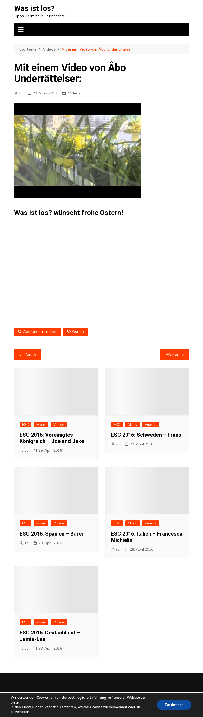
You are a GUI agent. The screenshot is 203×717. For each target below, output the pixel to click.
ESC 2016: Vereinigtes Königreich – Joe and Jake (52, 438)
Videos (74, 93)
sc (21, 93)
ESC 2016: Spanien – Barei (51, 534)
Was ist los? (34, 8)
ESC (25, 424)
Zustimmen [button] (174, 704)
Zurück (30, 354)
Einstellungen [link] (33, 707)
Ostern (78, 331)
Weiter (172, 354)
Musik (41, 424)
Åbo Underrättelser (40, 331)
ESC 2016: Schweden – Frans (146, 435)
